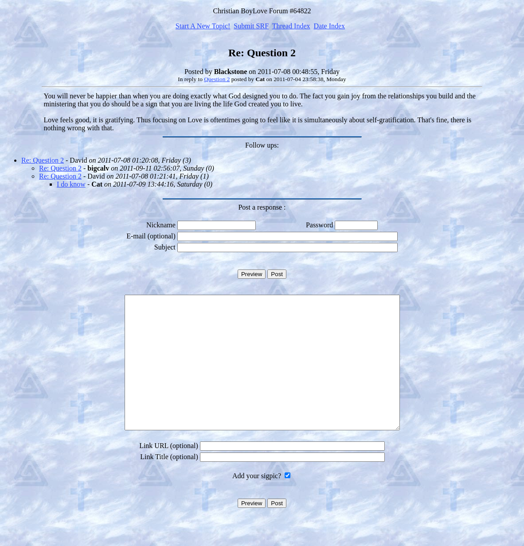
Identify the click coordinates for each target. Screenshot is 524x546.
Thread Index (291, 26)
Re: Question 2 (42, 160)
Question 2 (217, 79)
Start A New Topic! (203, 26)
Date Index (329, 26)
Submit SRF (251, 26)
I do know (71, 184)
